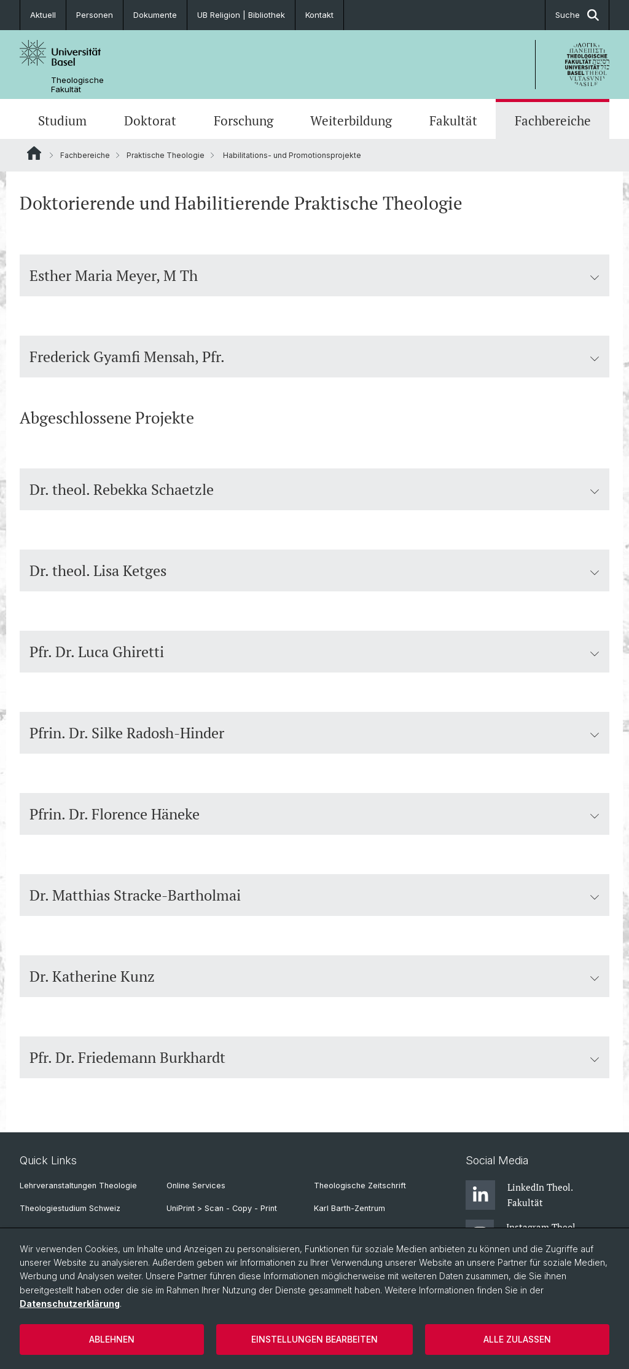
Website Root (34, 153)
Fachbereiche (553, 120)
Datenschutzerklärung (70, 1303)
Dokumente (155, 15)
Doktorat (150, 120)
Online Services (195, 1185)
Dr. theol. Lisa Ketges (314, 570)
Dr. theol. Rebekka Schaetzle (314, 489)
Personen (94, 15)
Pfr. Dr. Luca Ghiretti (314, 651)
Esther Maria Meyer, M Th (314, 275)
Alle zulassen (517, 1339)
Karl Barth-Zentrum (349, 1208)
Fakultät (453, 120)
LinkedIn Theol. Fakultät (519, 1195)
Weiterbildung (351, 120)
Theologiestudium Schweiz (70, 1208)
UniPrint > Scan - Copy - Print (221, 1208)
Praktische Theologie (166, 155)
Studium (62, 120)
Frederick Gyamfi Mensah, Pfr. (314, 356)
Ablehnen (112, 1339)
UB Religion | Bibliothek (241, 15)
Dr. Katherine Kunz (314, 976)
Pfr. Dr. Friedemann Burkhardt (314, 1057)
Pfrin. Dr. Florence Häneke (314, 814)
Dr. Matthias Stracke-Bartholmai (314, 895)
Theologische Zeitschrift (360, 1185)
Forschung (243, 120)
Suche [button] (577, 15)
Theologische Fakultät (77, 85)
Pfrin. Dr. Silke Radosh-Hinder (314, 732)
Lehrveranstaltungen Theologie (78, 1185)
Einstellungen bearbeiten (314, 1339)
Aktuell (43, 15)
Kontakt (319, 15)
